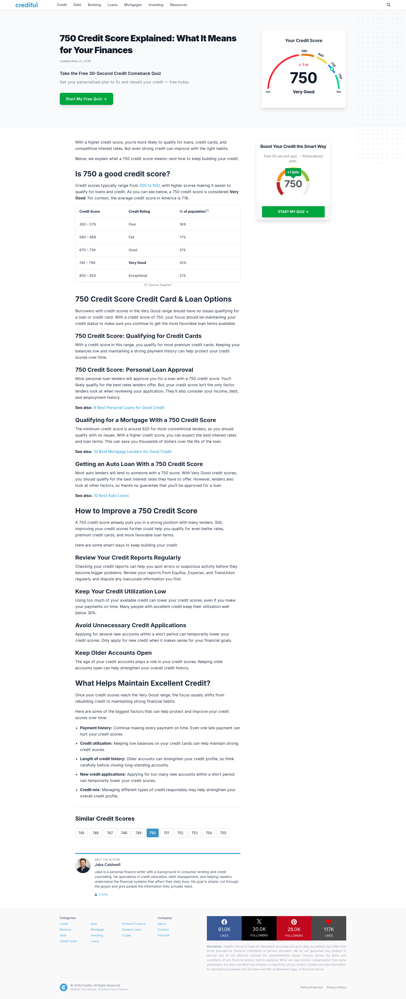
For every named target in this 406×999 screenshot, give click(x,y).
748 (124, 833)
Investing (97, 935)
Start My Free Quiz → (86, 98)
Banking (65, 929)
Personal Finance (133, 924)
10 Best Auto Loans (111, 495)
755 (223, 833)
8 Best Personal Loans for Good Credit (129, 407)
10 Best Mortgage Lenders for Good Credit (133, 451)
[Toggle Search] (389, 5)
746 (96, 833)
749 (138, 833)
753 (195, 833)
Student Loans (132, 929)
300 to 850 (149, 185)
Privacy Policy (336, 987)
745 (81, 833)
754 (209, 833)
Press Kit (164, 935)
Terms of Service (311, 987)
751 (166, 833)
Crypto (126, 935)
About (162, 924)
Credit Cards (68, 941)
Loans (95, 941)
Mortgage (97, 929)
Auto (94, 924)
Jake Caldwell (107, 864)
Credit (64, 924)
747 (110, 833)
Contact (163, 929)
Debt (63, 935)
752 (180, 833)
